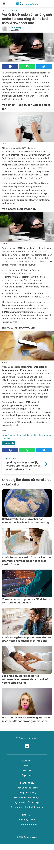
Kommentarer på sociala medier (27, 807)
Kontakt (27, 770)
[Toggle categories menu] (4, 3)
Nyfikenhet (15, 10)
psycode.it (27, 775)
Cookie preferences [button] (27, 824)
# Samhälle (8, 443)
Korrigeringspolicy (27, 792)
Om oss (27, 765)
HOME (4, 10)
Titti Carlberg (16, 27)
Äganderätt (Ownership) (27, 802)
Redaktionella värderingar (27, 797)
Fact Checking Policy (27, 787)
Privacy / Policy (27, 819)
